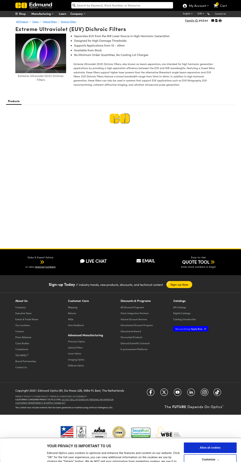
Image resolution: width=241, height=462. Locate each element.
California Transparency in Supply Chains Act (40, 402)
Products (14, 101)
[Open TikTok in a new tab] (217, 394)
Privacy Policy (23, 396)
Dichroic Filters (68, 21)
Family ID (192, 20)
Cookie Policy (40, 396)
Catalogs (179, 307)
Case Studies (22, 343)
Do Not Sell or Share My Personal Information (88, 399)
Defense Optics (76, 365)
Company (78, 14)
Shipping (72, 307)
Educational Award (131, 331)
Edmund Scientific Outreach (135, 343)
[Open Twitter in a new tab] (164, 394)
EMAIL (145, 260)
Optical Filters (50, 21)
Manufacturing (43, 14)
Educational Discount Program (137, 325)
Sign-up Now (179, 284)
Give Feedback (76, 325)
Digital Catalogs (182, 313)
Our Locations (22, 325)
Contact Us (220, 13)
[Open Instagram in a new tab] (204, 394)
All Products (22, 21)
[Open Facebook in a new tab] (150, 394)
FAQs (71, 319)
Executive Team (23, 313)
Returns (72, 313)
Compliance (21, 349)
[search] (122, 5)
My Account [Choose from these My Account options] (197, 6)
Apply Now (189, 328)
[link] (222, 3)
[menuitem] (24, 13)
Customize (210, 439)
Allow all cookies (210, 428)
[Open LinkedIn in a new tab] (191, 394)
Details (51, 455)
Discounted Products (131, 337)
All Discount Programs (132, 307)
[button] (211, 13)
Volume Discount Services (134, 319)
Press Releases (23, 337)
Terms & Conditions (60, 396)
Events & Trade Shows (26, 319)
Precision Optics (76, 341)
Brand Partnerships (25, 361)
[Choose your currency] (201, 14)
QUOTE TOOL (195, 262)
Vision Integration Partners (135, 313)
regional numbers (45, 266)
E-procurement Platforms (134, 349)
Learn (62, 14)
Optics (35, 21)
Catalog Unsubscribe (184, 319)
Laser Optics (74, 353)
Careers (19, 331)
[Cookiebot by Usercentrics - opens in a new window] (24, 454)
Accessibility (80, 396)
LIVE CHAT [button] (93, 261)
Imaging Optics (76, 359)
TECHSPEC (21, 355)
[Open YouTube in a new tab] (177, 394)
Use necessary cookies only (210, 451)
